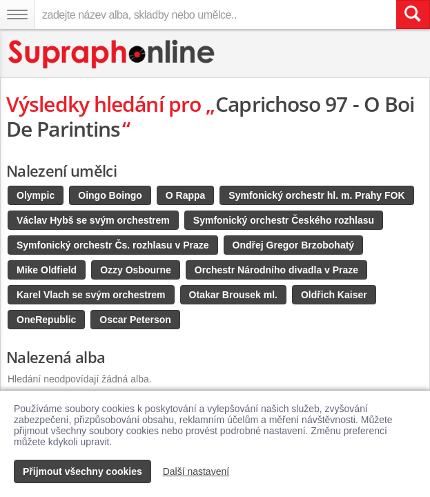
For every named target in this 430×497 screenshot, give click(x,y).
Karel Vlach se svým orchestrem (91, 294)
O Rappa (186, 195)
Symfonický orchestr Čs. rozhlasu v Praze (113, 245)
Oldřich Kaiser (334, 294)
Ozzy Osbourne (135, 269)
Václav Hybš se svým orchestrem (93, 220)
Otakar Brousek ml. (233, 294)
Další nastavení (196, 471)
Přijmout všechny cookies (82, 471)
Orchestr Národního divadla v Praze (276, 269)
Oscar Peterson (135, 319)
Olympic (36, 195)
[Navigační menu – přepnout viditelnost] (17, 14)
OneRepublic (46, 319)
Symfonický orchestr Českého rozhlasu (283, 220)
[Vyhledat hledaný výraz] (412, 14)
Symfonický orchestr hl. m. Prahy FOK (316, 195)
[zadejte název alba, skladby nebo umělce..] (215, 14)
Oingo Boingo (110, 195)
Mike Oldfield (47, 269)
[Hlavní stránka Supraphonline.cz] (112, 54)
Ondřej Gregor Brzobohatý (294, 245)
